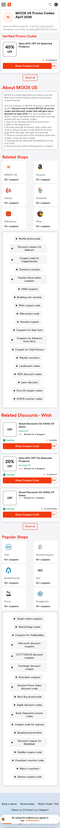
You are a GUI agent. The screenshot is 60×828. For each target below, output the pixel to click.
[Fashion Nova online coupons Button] (28, 275)
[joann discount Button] (28, 376)
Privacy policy (32, 809)
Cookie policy (32, 820)
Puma (7, 595)
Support (44, 791)
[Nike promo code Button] (28, 307)
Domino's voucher (29, 266)
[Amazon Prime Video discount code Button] (28, 674)
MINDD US (10, 175)
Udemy (8, 198)
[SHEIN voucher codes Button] (28, 393)
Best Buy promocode (29, 684)
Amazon (40, 175)
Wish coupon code (29, 299)
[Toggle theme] (56, 5)
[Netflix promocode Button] (28, 239)
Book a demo (9, 785)
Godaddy (41, 198)
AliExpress (10, 221)
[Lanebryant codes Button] (28, 360)
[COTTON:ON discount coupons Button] (28, 646)
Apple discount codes (29, 692)
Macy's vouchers (29, 750)
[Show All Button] (30, 520)
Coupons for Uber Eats (29, 324)
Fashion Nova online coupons (29, 274)
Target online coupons (29, 612)
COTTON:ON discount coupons (29, 647)
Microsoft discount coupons (29, 637)
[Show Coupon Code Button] (27, 66)
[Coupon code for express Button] (28, 709)
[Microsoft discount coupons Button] (28, 637)
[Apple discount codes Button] (28, 692)
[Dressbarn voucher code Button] (28, 742)
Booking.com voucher (29, 291)
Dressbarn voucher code (29, 741)
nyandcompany (45, 548)
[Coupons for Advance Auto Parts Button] (28, 333)
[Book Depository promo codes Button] (28, 701)
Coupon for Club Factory (29, 343)
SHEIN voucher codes (29, 392)
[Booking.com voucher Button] (28, 291)
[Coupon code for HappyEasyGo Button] (28, 256)
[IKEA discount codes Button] (28, 368)
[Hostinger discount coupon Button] (28, 657)
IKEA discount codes (29, 368)
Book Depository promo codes (29, 700)
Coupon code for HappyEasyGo (29, 257)
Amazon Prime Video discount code (29, 674)
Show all (30, 520)
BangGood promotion (29, 717)
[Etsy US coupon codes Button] (28, 384)
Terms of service (47, 809)
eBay (39, 221)
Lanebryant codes (29, 359)
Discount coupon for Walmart (29, 247)
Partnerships (27, 785)
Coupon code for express (29, 709)
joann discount (29, 376)
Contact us (30, 791)
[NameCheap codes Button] (28, 621)
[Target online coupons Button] (28, 612)
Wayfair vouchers (29, 351)
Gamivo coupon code (29, 758)
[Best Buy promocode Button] (28, 684)
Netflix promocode (29, 238)
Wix (38, 572)
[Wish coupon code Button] (28, 299)
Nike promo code (29, 307)
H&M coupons (29, 283)
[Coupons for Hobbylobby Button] (28, 629)
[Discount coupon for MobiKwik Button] (28, 725)
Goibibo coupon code (29, 733)
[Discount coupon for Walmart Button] (28, 247)
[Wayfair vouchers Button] (28, 352)
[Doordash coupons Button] (28, 665)
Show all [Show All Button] (30, 77)
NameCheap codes (29, 620)
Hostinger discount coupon (29, 656)
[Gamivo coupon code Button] (28, 758)
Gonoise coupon (29, 315)
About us (16, 791)
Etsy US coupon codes (29, 384)
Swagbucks (42, 595)
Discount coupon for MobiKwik (29, 725)
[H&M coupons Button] (28, 283)
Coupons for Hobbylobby (29, 629)
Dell (6, 548)
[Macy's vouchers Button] (28, 750)
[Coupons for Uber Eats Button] (28, 324)
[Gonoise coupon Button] (28, 316)
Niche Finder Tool (48, 785)
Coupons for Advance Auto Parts (29, 333)
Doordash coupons (29, 665)
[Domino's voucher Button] (28, 266)
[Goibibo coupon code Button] (28, 734)
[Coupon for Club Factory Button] (28, 343)
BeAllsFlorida (12, 572)
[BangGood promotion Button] (28, 717)
